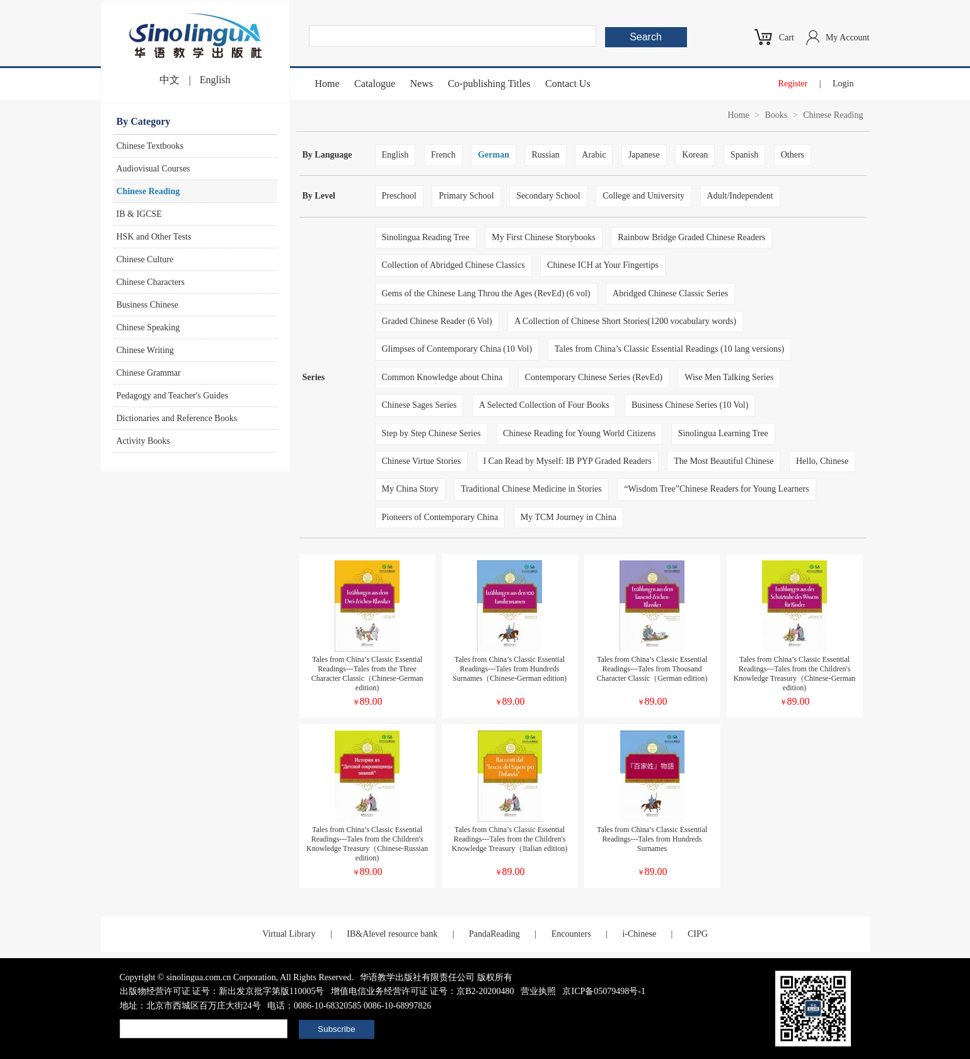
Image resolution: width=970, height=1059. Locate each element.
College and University (643, 195)
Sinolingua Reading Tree (426, 237)
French (443, 154)
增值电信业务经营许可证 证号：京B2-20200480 (422, 991)
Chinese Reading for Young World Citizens (579, 433)
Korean (695, 154)
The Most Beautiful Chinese (723, 461)
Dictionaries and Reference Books (177, 418)
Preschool (399, 195)
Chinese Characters (151, 282)
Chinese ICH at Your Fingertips (603, 265)
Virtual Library (288, 934)
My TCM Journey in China (568, 517)
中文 (169, 79)
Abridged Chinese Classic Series (670, 293)
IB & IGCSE (139, 214)
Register (793, 83)
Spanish (744, 154)
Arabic (594, 154)
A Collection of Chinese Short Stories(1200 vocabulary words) (625, 321)
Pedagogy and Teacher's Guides (172, 395)
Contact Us (568, 83)
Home (327, 83)
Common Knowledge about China (442, 377)
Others (792, 154)
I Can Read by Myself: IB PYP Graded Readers (567, 461)
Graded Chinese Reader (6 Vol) (437, 321)
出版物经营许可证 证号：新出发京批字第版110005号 (222, 991)
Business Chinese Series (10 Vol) (690, 405)
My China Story (410, 489)
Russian (545, 154)
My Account (848, 37)
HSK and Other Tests (154, 236)
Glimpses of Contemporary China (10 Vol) (457, 349)
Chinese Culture (145, 259)
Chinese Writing (145, 350)
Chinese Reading (148, 191)
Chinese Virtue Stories (421, 461)
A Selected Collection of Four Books (544, 405)
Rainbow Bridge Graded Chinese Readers (691, 237)
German (493, 154)
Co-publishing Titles (488, 83)
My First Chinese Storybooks (544, 237)
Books (776, 115)
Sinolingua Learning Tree (723, 433)
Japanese (644, 154)
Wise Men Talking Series (728, 377)
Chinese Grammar (149, 373)
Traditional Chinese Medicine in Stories (531, 489)
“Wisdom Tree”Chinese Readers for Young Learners (716, 489)
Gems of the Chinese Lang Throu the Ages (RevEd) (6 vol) (486, 293)
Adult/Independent (740, 195)
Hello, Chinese (822, 461)
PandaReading (494, 934)
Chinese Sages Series (419, 405)
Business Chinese (147, 305)
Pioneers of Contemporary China (440, 517)
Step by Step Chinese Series (431, 433)
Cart (786, 37)
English (215, 79)
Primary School (466, 195)
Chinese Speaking (148, 327)
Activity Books (143, 441)
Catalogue (374, 83)
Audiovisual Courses (153, 168)
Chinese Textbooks (150, 146)
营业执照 (538, 991)
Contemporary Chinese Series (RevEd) (593, 377)
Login (843, 83)
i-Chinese (639, 934)
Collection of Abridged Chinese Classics (453, 265)
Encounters (571, 934)
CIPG (698, 934)
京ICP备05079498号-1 (603, 991)
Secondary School (548, 195)
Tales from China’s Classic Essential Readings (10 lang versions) (670, 349)
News (421, 83)
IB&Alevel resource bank (392, 934)
